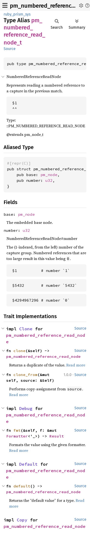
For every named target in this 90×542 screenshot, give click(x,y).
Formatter (17, 436)
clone (19, 350)
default (21, 486)
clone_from (25, 374)
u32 (49, 180)
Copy (22, 520)
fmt (17, 430)
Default (28, 464)
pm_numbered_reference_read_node (43, 356)
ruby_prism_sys (17, 14)
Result (56, 436)
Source (10, 48)
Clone (25, 329)
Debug (25, 408)
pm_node (49, 174)
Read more (75, 365)
